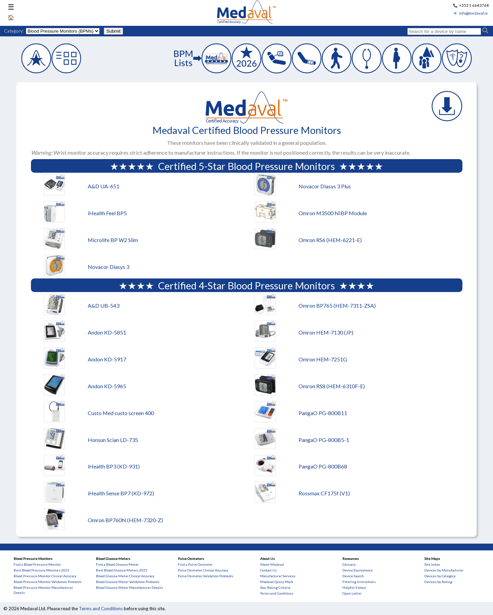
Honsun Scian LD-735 (113, 440)
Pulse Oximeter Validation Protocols (205, 576)
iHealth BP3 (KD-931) (114, 466)
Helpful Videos (354, 587)
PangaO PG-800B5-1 (324, 440)
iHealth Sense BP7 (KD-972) (121, 493)
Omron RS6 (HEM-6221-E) (330, 240)
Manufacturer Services (277, 576)
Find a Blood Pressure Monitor (37, 564)
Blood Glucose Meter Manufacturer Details (129, 587)
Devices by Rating (438, 582)
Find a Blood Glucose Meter (117, 564)
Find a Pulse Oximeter (195, 564)
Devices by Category (440, 576)
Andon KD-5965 (107, 386)
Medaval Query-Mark (276, 582)
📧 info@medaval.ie (470, 13)
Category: (14, 31)
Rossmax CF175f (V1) (324, 493)
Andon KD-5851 (107, 332)
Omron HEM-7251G (323, 359)
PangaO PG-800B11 (323, 413)
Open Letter (351, 593)
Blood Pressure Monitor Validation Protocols (48, 582)
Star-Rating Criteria (275, 587)
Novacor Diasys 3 (108, 266)
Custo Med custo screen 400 (121, 413)
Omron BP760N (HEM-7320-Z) (125, 520)
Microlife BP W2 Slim (113, 240)
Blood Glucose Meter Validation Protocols (127, 582)
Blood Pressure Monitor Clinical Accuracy (45, 576)
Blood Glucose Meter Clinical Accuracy (125, 576)
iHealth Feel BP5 (107, 213)
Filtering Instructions (359, 582)
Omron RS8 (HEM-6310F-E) (332, 386)
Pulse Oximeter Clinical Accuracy (203, 570)
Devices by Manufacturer (443, 570)
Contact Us (268, 570)
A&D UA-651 (103, 186)
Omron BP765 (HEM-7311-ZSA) (337, 305)
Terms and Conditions (276, 593)
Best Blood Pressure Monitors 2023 (41, 570)
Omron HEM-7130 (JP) (326, 332)
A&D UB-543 (103, 305)
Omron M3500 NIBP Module (333, 213)
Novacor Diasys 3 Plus (325, 186)
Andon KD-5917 (107, 359)
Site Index (432, 564)
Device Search (353, 576)
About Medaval (272, 564)
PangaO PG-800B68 (323, 466)
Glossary (349, 564)
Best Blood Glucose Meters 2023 (121, 570)
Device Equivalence (357, 570)
